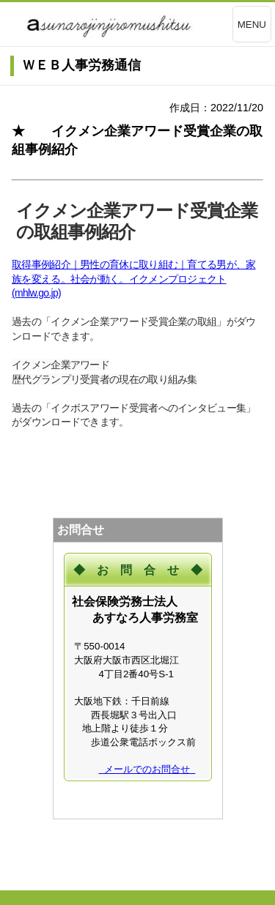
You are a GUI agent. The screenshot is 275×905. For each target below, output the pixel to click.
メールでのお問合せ (147, 769)
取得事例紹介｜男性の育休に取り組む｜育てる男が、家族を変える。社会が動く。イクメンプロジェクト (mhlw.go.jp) (134, 278)
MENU (252, 24)
